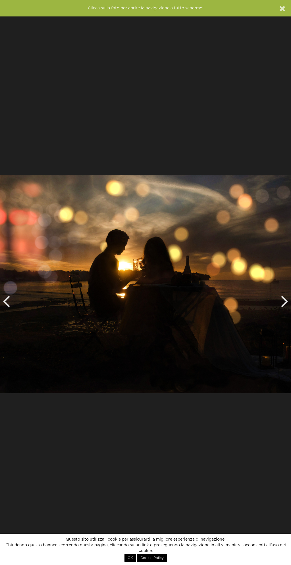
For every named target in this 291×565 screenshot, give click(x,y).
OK (130, 558)
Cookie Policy (152, 558)
